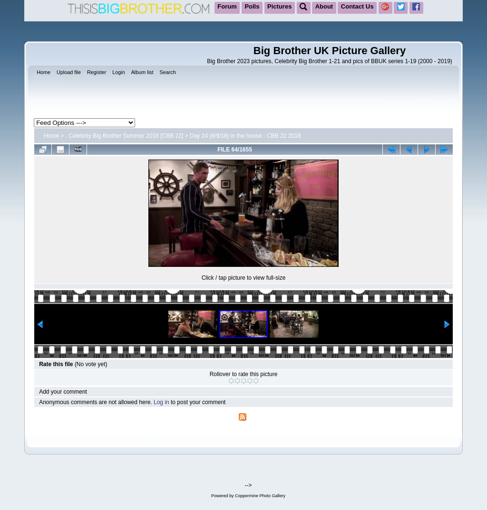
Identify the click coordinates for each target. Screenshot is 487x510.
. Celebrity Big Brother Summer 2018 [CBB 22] (124, 135)
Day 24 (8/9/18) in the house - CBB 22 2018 (245, 135)
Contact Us (357, 6)
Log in (161, 402)
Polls (251, 6)
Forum (226, 6)
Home (51, 135)
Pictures (279, 6)
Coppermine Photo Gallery (260, 495)
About (324, 6)
